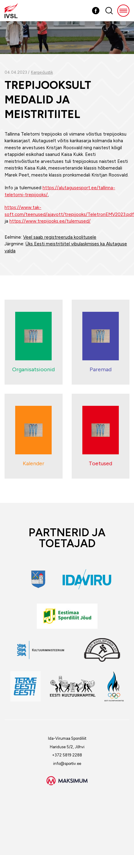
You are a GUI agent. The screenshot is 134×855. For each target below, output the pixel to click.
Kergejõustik (42, 72)
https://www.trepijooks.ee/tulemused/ (50, 221)
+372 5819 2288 (67, 755)
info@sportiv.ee (67, 763)
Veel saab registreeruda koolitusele (59, 237)
